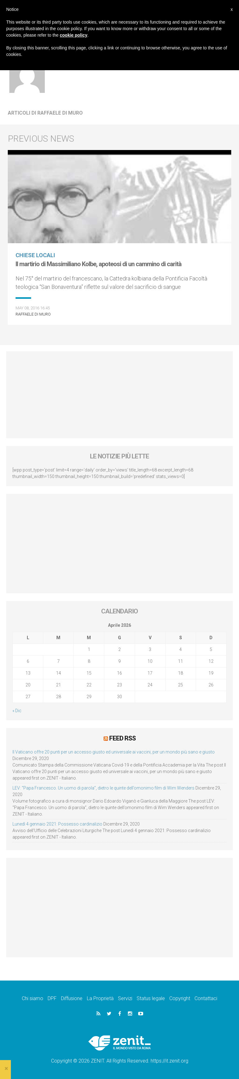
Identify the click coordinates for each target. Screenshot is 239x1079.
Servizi (125, 998)
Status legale (151, 998)
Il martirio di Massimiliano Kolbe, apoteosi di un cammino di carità (98, 264)
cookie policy (73, 35)
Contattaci (205, 998)
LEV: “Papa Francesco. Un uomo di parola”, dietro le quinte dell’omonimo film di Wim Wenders (103, 787)
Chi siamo (32, 998)
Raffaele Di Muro (33, 314)
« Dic (16, 710)
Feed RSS (122, 738)
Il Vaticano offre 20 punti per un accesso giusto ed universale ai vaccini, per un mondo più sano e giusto (113, 751)
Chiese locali (35, 255)
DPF (52, 998)
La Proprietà (100, 998)
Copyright (179, 998)
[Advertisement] (119, 394)
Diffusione (71, 998)
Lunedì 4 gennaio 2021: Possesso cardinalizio (57, 824)
